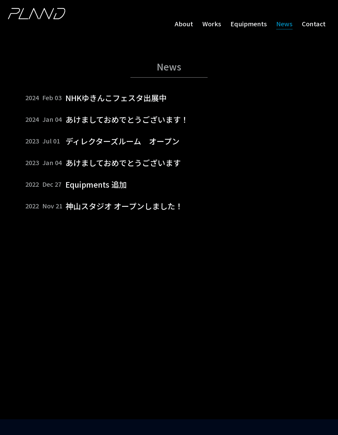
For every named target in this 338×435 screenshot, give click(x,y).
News (284, 23)
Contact (314, 23)
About (184, 23)
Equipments (248, 23)
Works (211, 23)
